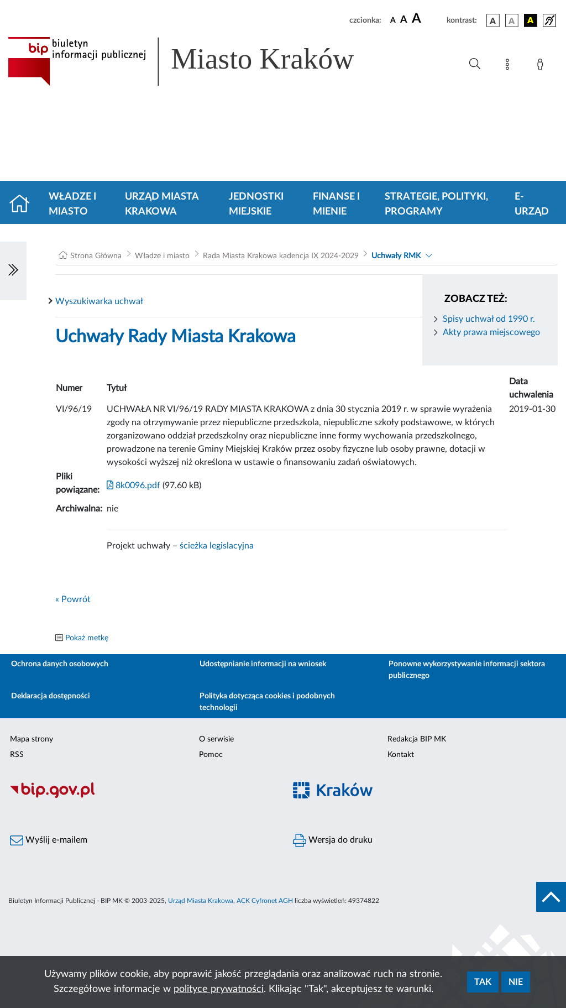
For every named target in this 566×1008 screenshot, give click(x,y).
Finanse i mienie (336, 204)
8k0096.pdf (133, 485)
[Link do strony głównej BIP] (196, 61)
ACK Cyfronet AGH (265, 900)
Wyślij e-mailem (48, 840)
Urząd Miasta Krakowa (161, 204)
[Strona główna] (24, 205)
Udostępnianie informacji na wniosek (263, 664)
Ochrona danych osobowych (59, 664)
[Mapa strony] (509, 66)
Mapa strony (31, 739)
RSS (17, 755)
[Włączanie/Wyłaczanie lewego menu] (13, 271)
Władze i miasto (72, 204)
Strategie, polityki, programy (436, 204)
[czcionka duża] (427, 19)
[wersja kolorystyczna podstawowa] (493, 20)
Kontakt (400, 755)
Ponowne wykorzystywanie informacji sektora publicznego (467, 670)
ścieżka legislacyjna (217, 545)
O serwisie (216, 739)
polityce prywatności (219, 989)
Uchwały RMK (396, 256)
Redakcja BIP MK (416, 739)
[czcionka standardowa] (393, 20)
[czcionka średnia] (403, 20)
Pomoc (211, 755)
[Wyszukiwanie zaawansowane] (474, 64)
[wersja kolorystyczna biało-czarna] (512, 20)
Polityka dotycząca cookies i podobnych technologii (267, 702)
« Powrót (73, 599)
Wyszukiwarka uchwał (99, 301)
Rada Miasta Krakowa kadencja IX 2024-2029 (281, 256)
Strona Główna (96, 256)
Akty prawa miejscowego (491, 332)
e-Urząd (532, 204)
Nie (516, 982)
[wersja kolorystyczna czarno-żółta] (530, 20)
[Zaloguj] (542, 66)
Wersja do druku (333, 840)
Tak (482, 982)
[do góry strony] (551, 897)
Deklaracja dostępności (50, 696)
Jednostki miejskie (256, 204)
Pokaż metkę (86, 638)
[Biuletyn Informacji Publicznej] (141, 796)
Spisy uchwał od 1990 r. (489, 319)
